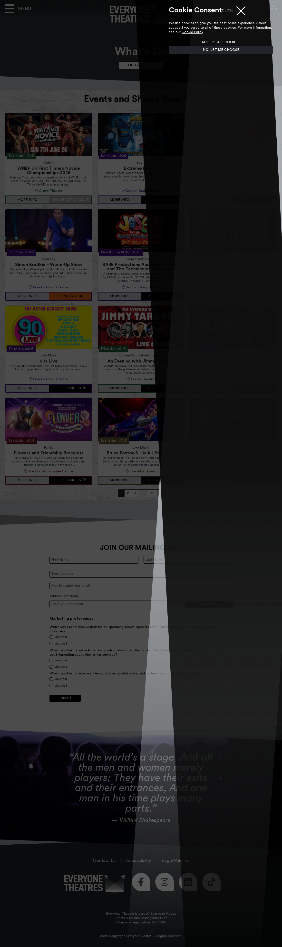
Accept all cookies (221, 42)
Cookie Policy (192, 32)
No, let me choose (221, 50)
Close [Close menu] (227, 10)
